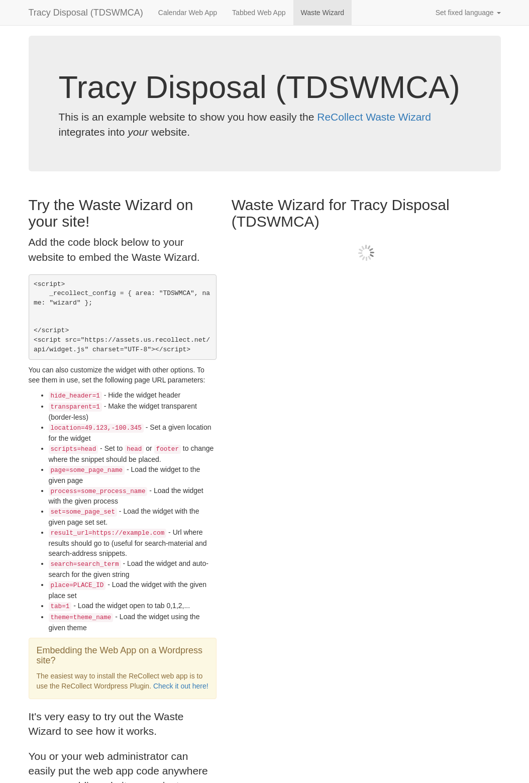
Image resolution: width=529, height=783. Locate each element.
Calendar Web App (187, 13)
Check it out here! (180, 686)
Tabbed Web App (258, 13)
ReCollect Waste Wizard (374, 117)
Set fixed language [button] (468, 13)
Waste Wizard (323, 13)
